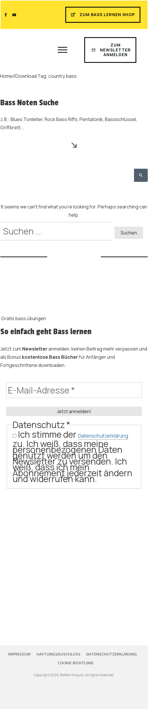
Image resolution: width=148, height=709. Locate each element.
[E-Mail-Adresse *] (74, 390)
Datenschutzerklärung (103, 435)
